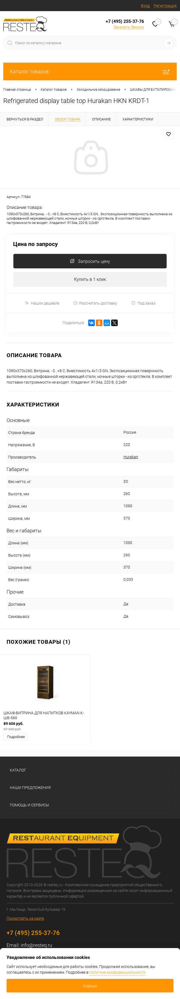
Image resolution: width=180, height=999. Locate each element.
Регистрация (165, 6)
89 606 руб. (45, 726)
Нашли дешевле (42, 303)
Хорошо (90, 986)
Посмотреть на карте (25, 918)
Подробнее (16, 737)
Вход (145, 6)
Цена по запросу (35, 244)
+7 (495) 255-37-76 (125, 21)
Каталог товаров (90, 71)
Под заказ (143, 303)
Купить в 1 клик (90, 279)
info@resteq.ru (36, 945)
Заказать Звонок (129, 27)
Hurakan (130, 457)
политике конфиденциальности (117, 972)
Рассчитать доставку (95, 303)
